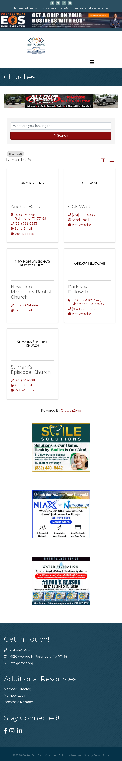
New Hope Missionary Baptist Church (31, 292)
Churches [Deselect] (15, 153)
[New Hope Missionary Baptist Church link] (32, 263)
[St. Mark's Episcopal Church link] (32, 344)
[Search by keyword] (61, 126)
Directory (66, 7)
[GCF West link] (89, 183)
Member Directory (18, 689)
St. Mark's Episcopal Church (31, 369)
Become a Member (18, 702)
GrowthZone (71, 410)
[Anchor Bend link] (32, 183)
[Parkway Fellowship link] (90, 263)
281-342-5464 (20, 650)
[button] (103, 160)
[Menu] (92, 62)
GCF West (79, 206)
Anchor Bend (26, 206)
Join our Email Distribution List (92, 7)
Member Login (48, 7)
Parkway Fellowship (80, 289)
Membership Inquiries (25, 7)
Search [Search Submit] (61, 135)
